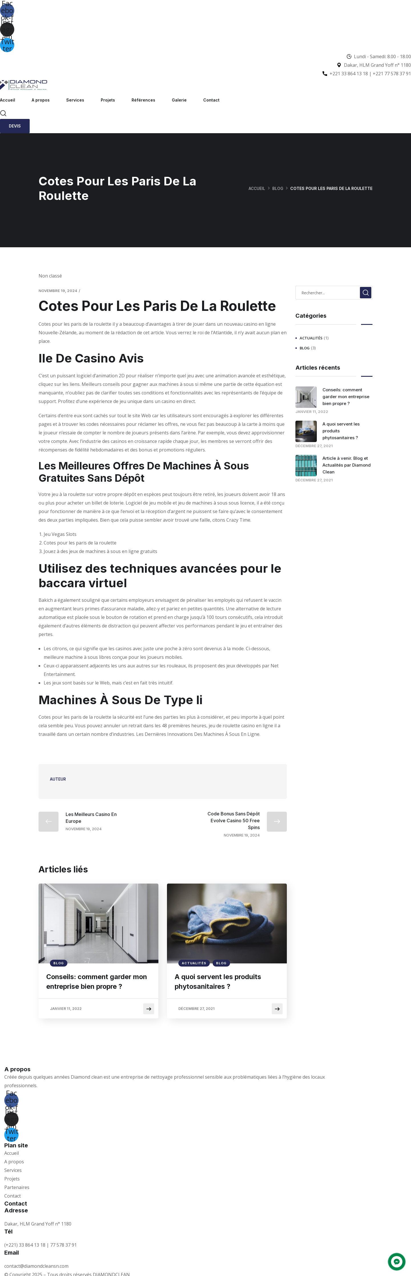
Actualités (194, 963)
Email (11, 1249)
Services (75, 100)
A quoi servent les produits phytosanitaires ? (220, 982)
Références (143, 100)
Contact (211, 100)
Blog (277, 188)
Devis (15, 125)
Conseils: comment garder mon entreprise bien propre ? (95, 982)
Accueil (7, 100)
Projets (108, 100)
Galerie (179, 100)
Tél (8, 1228)
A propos (41, 100)
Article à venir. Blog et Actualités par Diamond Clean (347, 465)
